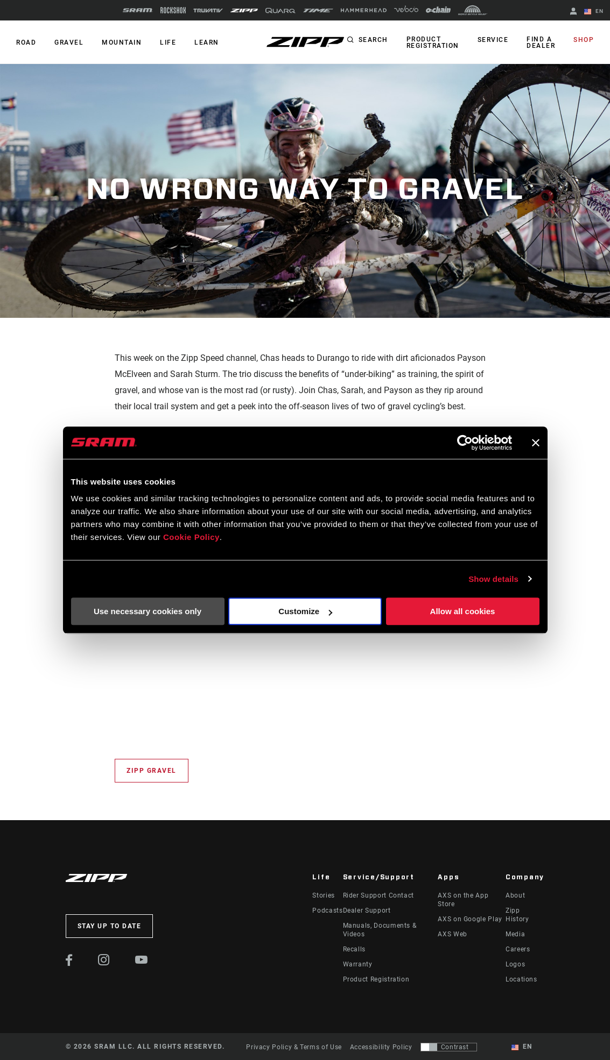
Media (515, 934)
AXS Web (452, 934)
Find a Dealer (541, 42)
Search (373, 40)
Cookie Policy (191, 537)
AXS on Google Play (470, 919)
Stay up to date (110, 926)
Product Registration (432, 42)
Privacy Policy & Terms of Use (294, 1047)
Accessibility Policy (381, 1047)
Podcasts (327, 910)
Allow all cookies (462, 611)
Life (168, 42)
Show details (493, 579)
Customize (305, 611)
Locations (521, 979)
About (515, 895)
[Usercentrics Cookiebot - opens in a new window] (465, 443)
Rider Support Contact (378, 895)
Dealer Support (367, 910)
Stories (323, 895)
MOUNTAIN (122, 42)
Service (493, 40)
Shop (583, 40)
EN (594, 12)
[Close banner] (535, 442)
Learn (206, 42)
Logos (515, 964)
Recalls (354, 949)
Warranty (358, 964)
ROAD (26, 42)
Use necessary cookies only (147, 611)
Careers (518, 949)
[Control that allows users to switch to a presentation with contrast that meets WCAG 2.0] (448, 1047)
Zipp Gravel (152, 770)
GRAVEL (68, 42)
